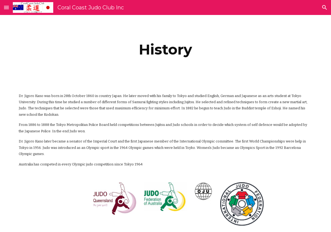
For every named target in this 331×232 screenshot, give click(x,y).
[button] (6, 7)
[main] (165, 49)
